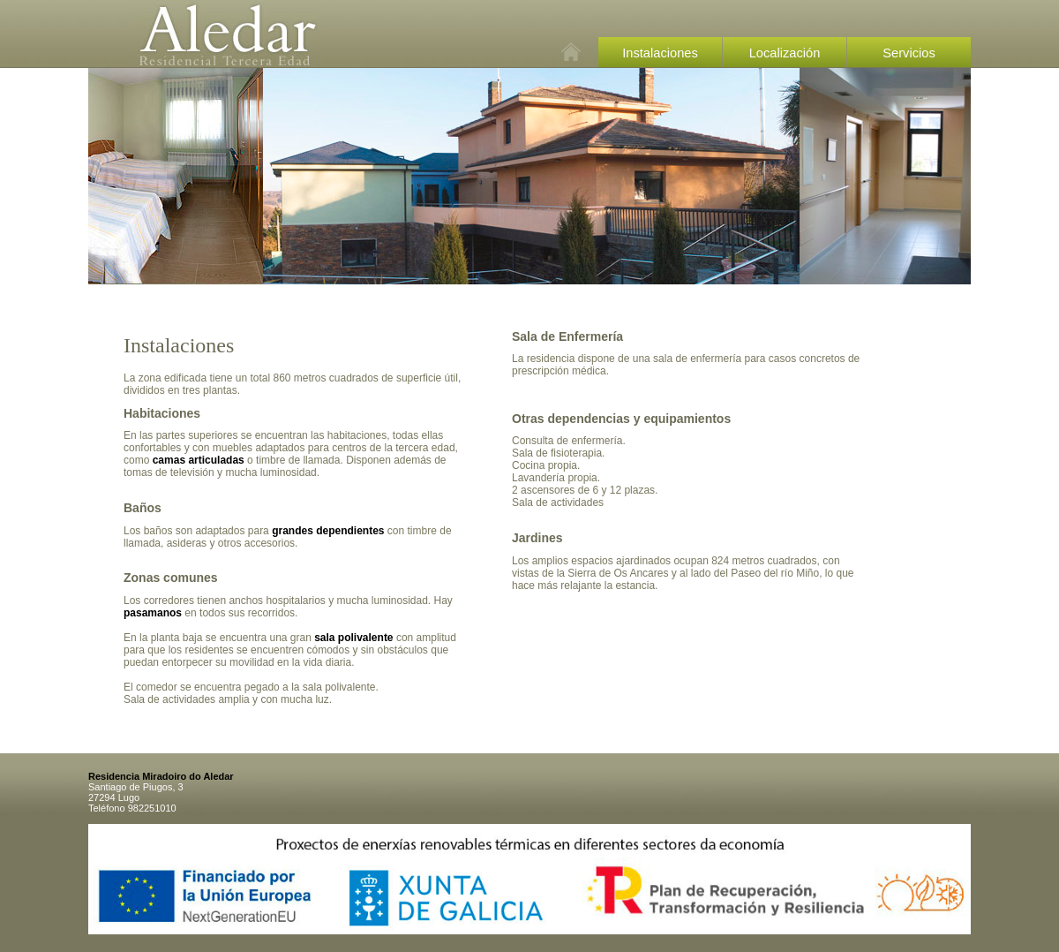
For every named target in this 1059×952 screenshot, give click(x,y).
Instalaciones (660, 53)
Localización (785, 53)
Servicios (908, 53)
